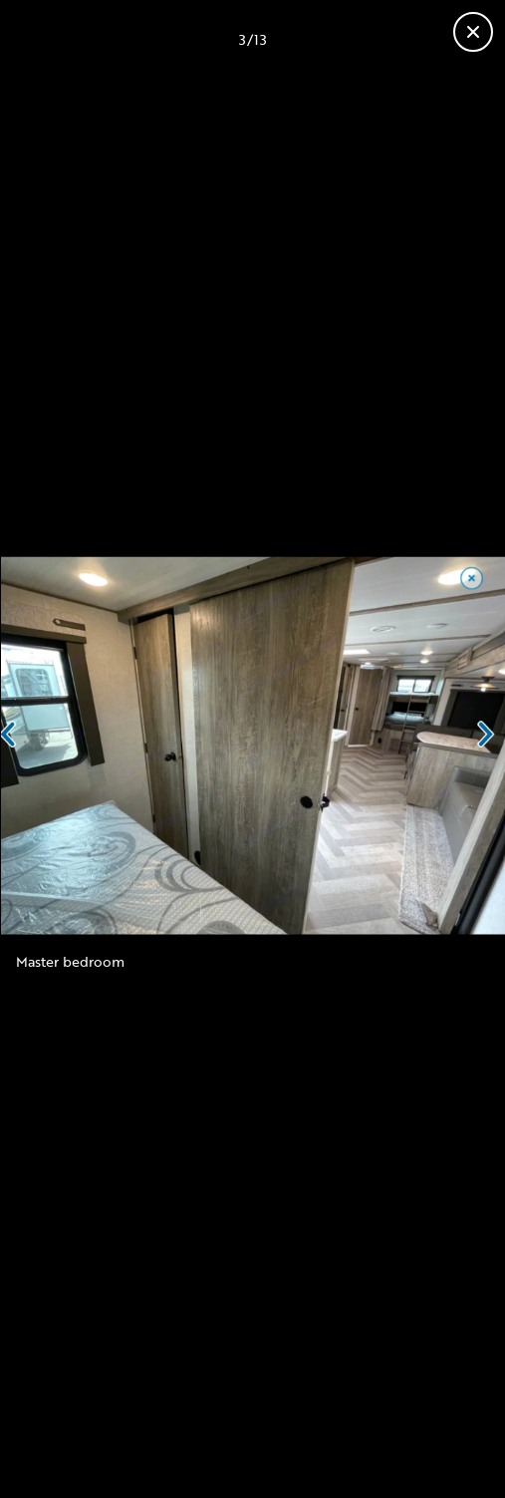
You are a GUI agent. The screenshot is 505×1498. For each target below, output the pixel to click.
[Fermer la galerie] (473, 32)
